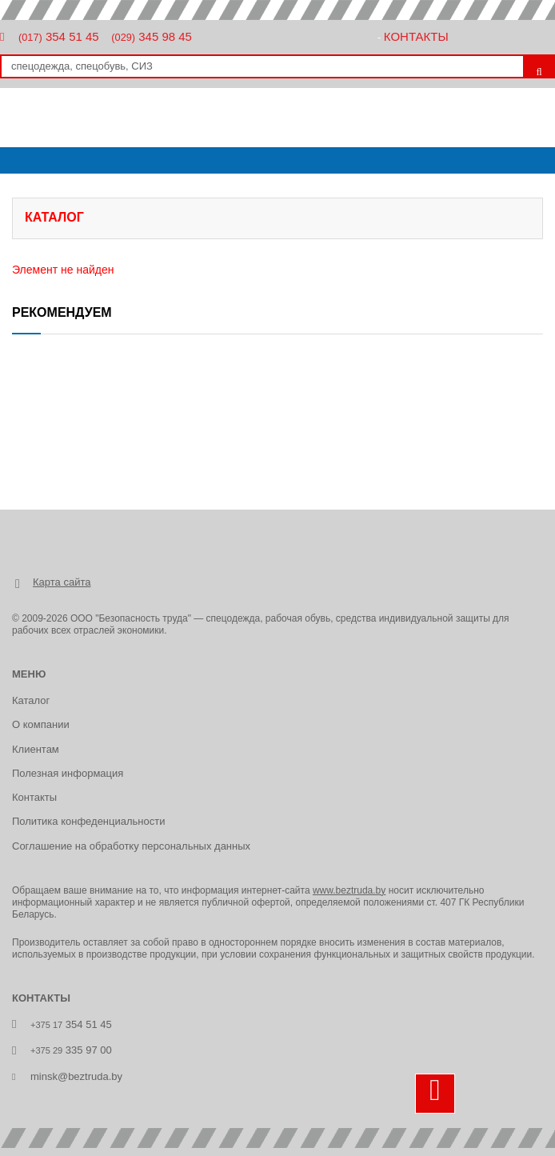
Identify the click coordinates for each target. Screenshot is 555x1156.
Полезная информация (67, 773)
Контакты (416, 36)
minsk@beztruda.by (76, 1076)
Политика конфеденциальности (88, 821)
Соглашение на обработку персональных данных (131, 846)
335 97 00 (71, 1050)
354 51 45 (58, 36)
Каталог (31, 700)
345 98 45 (151, 36)
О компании (41, 724)
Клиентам (35, 749)
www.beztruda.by (349, 890)
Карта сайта (61, 582)
